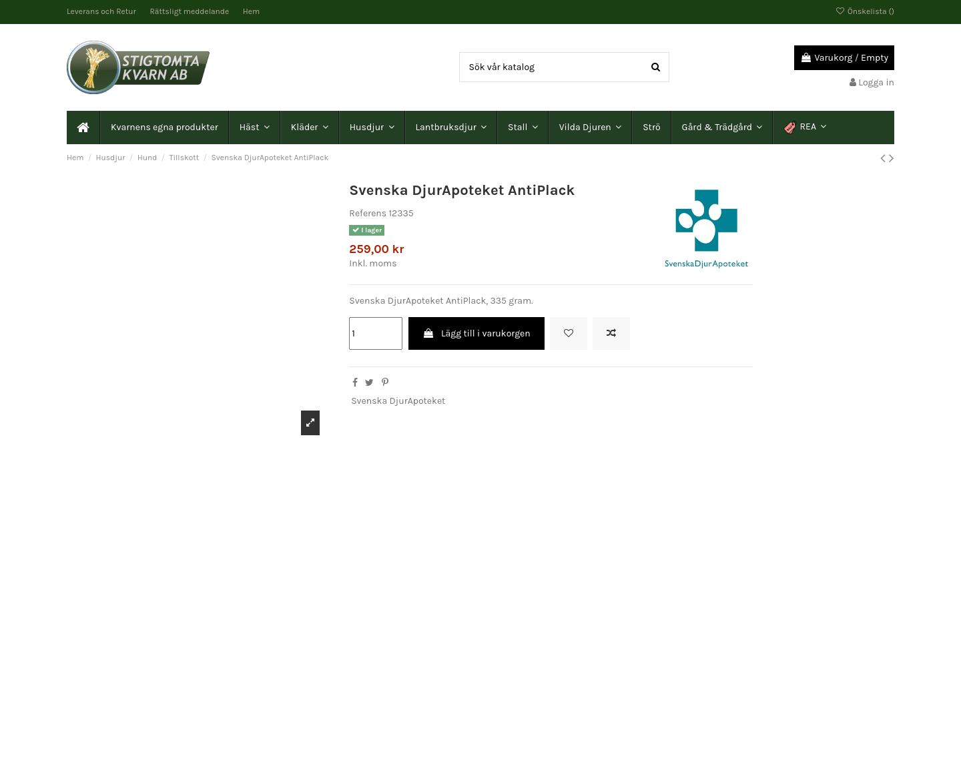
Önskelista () (865, 11)
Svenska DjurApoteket (398, 401)
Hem (251, 11)
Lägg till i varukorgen (476, 333)
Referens (367, 213)
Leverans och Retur (102, 11)
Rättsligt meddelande (190, 11)
